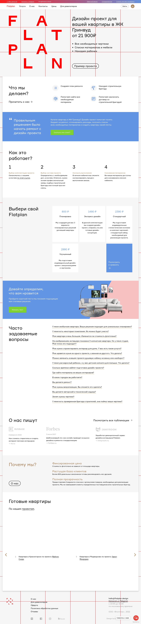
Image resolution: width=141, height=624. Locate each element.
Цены (53, 6)
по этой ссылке (23, 178)
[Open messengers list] (136, 618)
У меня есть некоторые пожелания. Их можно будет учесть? (80, 331)
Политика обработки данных (44, 608)
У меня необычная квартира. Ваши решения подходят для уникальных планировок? (92, 326)
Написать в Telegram (27, 1)
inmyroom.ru (103, 440)
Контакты (43, 6)
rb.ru (13, 443)
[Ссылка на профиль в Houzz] (61, 618)
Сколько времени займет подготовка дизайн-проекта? (78, 368)
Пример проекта (85, 66)
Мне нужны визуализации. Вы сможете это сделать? (77, 387)
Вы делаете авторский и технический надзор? (74, 392)
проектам (28, 508)
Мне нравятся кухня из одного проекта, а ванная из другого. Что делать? (87, 353)
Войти (125, 6)
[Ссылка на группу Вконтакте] (32, 618)
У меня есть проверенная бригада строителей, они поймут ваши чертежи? (87, 401)
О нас (32, 6)
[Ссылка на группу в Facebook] (41, 618)
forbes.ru (52, 443)
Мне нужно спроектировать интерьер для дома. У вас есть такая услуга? (86, 348)
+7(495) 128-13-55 (12, 1)
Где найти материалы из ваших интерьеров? (73, 372)
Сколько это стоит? (62, 132)
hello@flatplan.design (118, 598)
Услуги (22, 6)
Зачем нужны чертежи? (63, 396)
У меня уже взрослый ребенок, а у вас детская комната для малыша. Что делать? (90, 363)
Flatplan (11, 6)
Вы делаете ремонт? (62, 382)
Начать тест (17, 309)
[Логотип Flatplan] (10, 601)
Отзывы (34, 611)
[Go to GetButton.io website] (136, 622)
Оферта (34, 605)
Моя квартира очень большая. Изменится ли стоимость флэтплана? (84, 336)
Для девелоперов (68, 6)
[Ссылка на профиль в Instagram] (50, 618)
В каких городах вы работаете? (67, 377)
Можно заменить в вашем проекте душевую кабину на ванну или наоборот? (88, 358)
